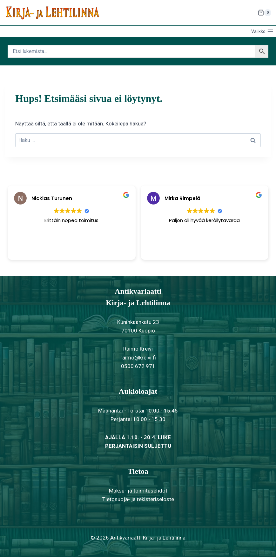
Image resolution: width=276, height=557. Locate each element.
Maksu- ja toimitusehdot (138, 490)
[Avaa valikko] (262, 31)
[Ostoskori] (264, 12)
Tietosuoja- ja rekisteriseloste (138, 499)
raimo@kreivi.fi (138, 357)
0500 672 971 (138, 366)
